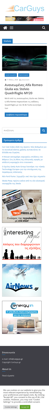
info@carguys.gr (16, 359)
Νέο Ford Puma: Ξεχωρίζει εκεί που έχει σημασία (23, 176)
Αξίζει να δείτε (11, 75)
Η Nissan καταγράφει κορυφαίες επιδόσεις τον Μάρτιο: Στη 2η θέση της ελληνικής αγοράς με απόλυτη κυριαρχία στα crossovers (22, 159)
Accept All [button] (25, 407)
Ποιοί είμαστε (8, 375)
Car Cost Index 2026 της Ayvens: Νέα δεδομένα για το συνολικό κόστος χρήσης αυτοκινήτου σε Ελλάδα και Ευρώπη (24, 150)
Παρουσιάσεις (23, 75)
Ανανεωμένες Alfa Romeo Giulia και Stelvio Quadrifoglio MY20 (24, 89)
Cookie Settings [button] (11, 407)
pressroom (25, 80)
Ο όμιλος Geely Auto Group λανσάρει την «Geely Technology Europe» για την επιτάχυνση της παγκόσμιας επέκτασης (23, 169)
